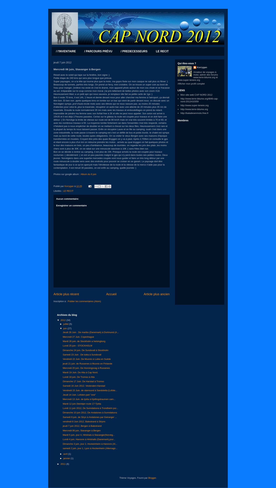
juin (65, 328)
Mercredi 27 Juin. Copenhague (78, 337)
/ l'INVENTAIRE (66, 51)
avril (65, 454)
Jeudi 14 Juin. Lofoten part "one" (79, 394)
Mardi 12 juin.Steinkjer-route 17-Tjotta (82, 403)
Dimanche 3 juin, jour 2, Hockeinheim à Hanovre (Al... (90, 444)
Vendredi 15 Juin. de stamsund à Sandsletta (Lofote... (90, 390)
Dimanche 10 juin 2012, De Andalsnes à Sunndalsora (90, 412)
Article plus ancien (157, 294)
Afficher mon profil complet (191, 83)
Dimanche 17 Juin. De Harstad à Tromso (83, 381)
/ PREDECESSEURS (134, 51)
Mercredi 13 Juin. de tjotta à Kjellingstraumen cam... (89, 399)
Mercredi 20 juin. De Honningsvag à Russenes (86, 368)
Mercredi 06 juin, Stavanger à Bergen (82, 430)
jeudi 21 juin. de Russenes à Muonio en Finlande (87, 363)
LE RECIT (162, 51)
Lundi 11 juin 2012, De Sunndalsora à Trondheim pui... (90, 408)
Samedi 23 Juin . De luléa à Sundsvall (82, 354)
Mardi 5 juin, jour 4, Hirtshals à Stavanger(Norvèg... (89, 435)
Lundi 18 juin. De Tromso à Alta (79, 377)
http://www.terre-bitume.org (194, 109)
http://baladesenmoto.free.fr (194, 113)
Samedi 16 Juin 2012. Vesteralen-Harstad (84, 385)
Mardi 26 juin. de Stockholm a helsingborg (84, 341)
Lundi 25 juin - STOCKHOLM (77, 345)
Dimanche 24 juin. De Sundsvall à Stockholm (85, 350)
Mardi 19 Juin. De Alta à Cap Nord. (80, 372)
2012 (63, 320)
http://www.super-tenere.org (194, 105)
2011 (63, 464)
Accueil (111, 294)
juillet (66, 324)
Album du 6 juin (88, 174)
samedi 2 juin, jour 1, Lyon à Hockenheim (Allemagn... (90, 448)
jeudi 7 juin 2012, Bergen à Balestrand (82, 426)
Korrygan (202, 67)
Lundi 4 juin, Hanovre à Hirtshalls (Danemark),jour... (89, 439)
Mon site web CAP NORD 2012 (196, 94)
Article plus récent (66, 294)
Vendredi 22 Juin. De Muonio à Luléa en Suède (87, 359)
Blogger (152, 478)
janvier (67, 458)
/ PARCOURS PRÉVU (98, 51)
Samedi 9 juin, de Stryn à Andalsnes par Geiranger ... (90, 417)
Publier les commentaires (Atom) (84, 301)
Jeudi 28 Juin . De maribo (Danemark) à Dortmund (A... (91, 332)
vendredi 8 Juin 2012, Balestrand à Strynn (84, 421)
